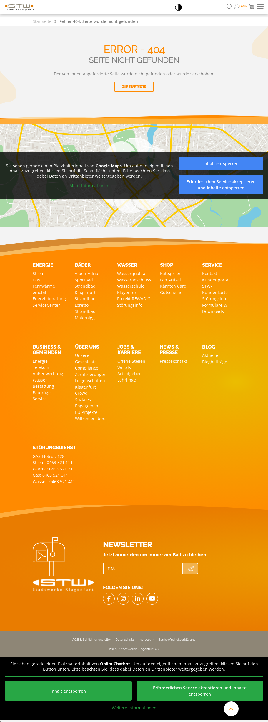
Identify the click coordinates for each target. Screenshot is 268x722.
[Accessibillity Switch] (178, 7)
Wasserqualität (132, 273)
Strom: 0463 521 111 (53, 460)
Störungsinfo (129, 304)
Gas (36, 279)
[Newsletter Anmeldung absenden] (190, 565)
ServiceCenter (46, 304)
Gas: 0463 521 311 (50, 472)
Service (40, 397)
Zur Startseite (134, 86)
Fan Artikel (170, 279)
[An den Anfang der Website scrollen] (231, 708)
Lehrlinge (126, 378)
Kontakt (209, 273)
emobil (39, 292)
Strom (38, 273)
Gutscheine (171, 292)
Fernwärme (44, 286)
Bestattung (43, 384)
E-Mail (113, 565)
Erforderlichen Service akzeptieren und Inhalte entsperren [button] (221, 184)
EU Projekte (86, 410)
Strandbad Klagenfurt (85, 289)
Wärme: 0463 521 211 (54, 466)
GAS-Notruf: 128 (48, 453)
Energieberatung (49, 298)
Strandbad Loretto (85, 301)
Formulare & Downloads (214, 307)
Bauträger (42, 391)
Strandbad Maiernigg (85, 313)
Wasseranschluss (134, 279)
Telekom (41, 366)
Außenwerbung (48, 372)
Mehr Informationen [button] (89, 185)
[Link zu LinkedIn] (138, 595)
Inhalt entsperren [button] (221, 163)
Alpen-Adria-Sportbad (87, 276)
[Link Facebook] (109, 595)
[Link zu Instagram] (123, 595)
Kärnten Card (173, 286)
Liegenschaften (90, 379)
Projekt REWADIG (133, 298)
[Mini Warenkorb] (251, 6)
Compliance (86, 367)
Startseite (42, 21)
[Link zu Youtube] (152, 595)
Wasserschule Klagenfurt (130, 289)
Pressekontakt (173, 360)
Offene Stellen (131, 360)
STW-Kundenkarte (215, 289)
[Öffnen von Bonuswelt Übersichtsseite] (240, 6)
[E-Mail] (143, 565)
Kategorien (171, 273)
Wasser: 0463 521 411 (54, 478)
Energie (40, 360)
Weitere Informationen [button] (134, 704)
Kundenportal (215, 279)
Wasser (40, 378)
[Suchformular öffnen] (229, 6)
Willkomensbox (90, 416)
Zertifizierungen (90, 373)
